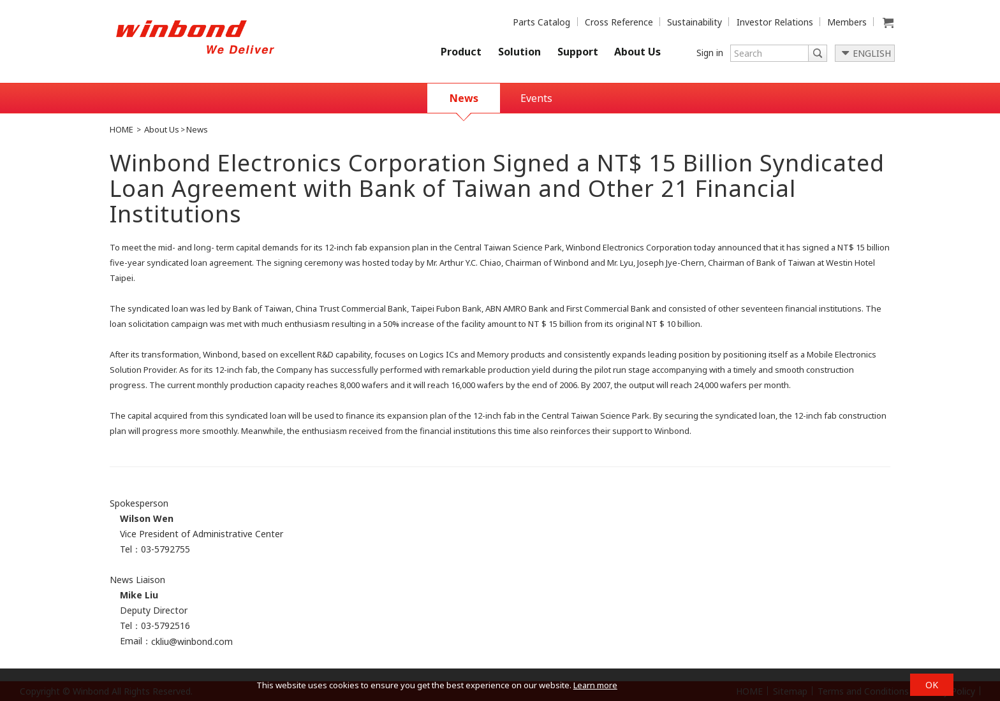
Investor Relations (775, 22)
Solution (519, 52)
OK (931, 685)
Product (461, 52)
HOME (121, 129)
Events (536, 98)
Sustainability (694, 22)
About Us (637, 52)
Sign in (709, 53)
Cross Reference (619, 22)
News (464, 98)
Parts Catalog (541, 22)
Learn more (595, 685)
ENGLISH (872, 53)
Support (577, 52)
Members (847, 22)
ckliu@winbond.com (192, 641)
